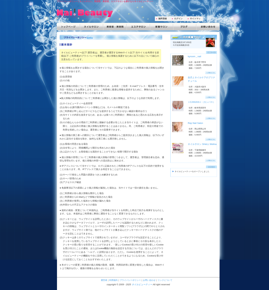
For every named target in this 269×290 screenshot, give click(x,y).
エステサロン (137, 26)
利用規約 (113, 280)
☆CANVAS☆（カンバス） (201, 102)
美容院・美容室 (114, 26)
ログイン (178, 18)
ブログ (184, 26)
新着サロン (160, 26)
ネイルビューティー (142, 284)
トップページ (68, 26)
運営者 (104, 280)
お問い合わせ (207, 26)
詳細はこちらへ (210, 72)
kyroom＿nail (194, 56)
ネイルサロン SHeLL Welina (202, 144)
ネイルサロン (91, 26)
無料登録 (162, 18)
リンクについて (165, 280)
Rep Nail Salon (195, 123)
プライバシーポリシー (130, 280)
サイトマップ (195, 19)
